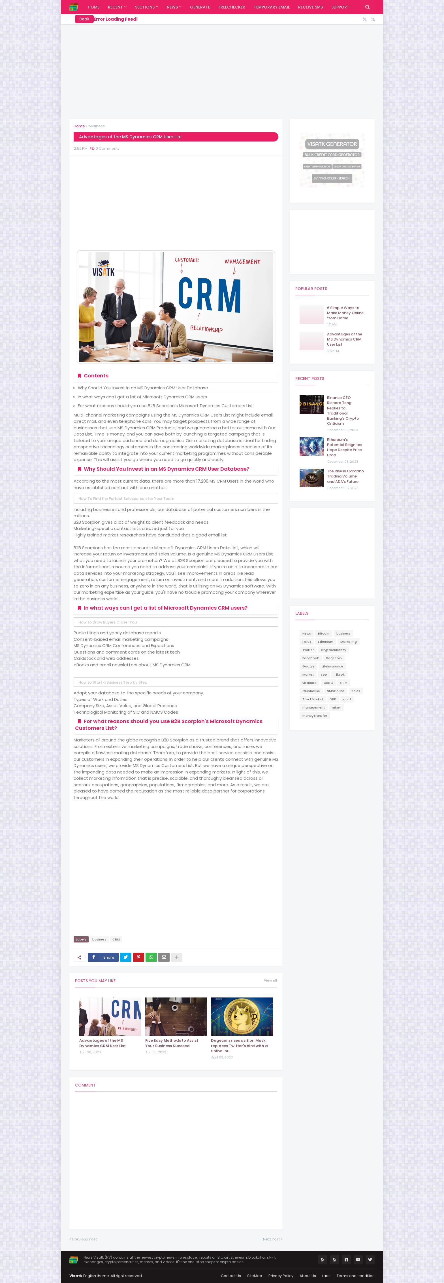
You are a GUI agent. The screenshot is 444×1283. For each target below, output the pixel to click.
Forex (306, 641)
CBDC (328, 682)
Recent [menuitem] (115, 7)
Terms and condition (356, 1275)
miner (336, 707)
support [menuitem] (340, 7)
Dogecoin (334, 658)
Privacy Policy (280, 1275)
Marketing (348, 641)
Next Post (271, 1239)
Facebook (310, 658)
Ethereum (325, 641)
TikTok (339, 674)
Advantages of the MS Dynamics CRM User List (102, 1043)
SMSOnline (335, 691)
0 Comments (107, 148)
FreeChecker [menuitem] (232, 7)
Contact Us (231, 1275)
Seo (324, 674)
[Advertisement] (222, 71)
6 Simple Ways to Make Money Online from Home (345, 313)
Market (308, 674)
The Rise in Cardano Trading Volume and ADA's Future (345, 476)
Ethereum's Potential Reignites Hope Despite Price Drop (344, 447)
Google (308, 666)
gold (347, 699)
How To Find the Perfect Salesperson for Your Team (126, 498)
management (313, 707)
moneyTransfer (314, 715)
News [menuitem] (172, 7)
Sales (355, 691)
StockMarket (312, 699)
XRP (333, 699)
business (96, 126)
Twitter (308, 650)
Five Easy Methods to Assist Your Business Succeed (171, 1043)
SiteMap (254, 1275)
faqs (326, 1275)
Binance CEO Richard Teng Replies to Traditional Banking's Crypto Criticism (343, 410)
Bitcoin (323, 633)
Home (79, 126)
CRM (116, 939)
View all (270, 980)
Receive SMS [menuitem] (310, 7)
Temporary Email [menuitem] (272, 7)
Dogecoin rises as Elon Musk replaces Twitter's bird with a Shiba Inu (239, 1045)
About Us (308, 1275)
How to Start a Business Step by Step (112, 682)
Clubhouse (311, 691)
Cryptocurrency (333, 650)
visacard (309, 682)
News (306, 633)
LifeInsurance (332, 666)
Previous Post (84, 1239)
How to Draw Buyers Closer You (107, 622)
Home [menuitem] (93, 7)
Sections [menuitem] (145, 7)
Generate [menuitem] (200, 7)
